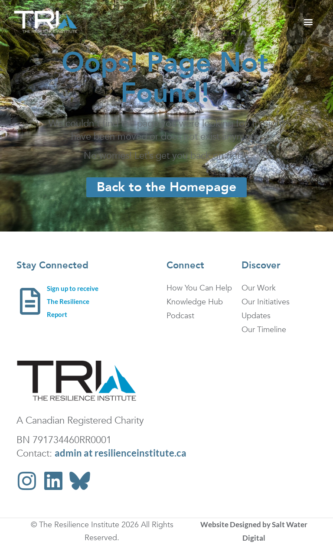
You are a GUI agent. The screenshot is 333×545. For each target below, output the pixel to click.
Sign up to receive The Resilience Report (72, 301)
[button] (308, 22)
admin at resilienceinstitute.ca (120, 453)
